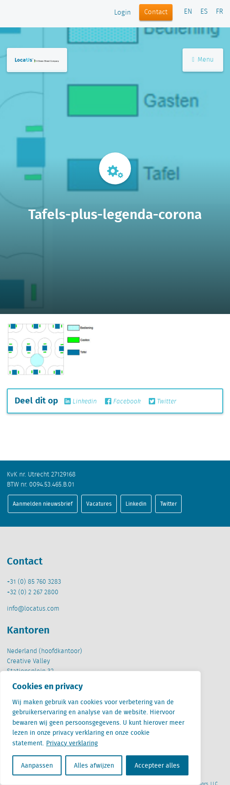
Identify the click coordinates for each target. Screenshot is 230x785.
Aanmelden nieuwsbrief (43, 504)
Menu (203, 60)
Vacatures (99, 504)
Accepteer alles (157, 765)
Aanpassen (37, 765)
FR (219, 12)
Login (122, 13)
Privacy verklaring (72, 743)
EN (188, 12)
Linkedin (80, 402)
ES (204, 12)
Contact (155, 12)
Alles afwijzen (94, 765)
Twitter (162, 402)
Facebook (123, 402)
